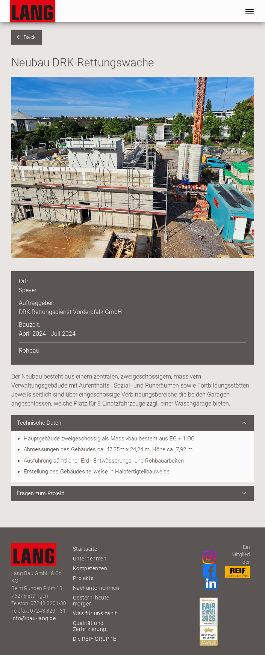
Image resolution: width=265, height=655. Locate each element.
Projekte (83, 578)
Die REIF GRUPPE (95, 639)
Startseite (85, 549)
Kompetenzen (90, 568)
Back (30, 37)
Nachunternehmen (96, 588)
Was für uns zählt (95, 613)
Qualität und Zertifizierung (89, 626)
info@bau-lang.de (33, 618)
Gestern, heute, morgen (92, 601)
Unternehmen (90, 559)
